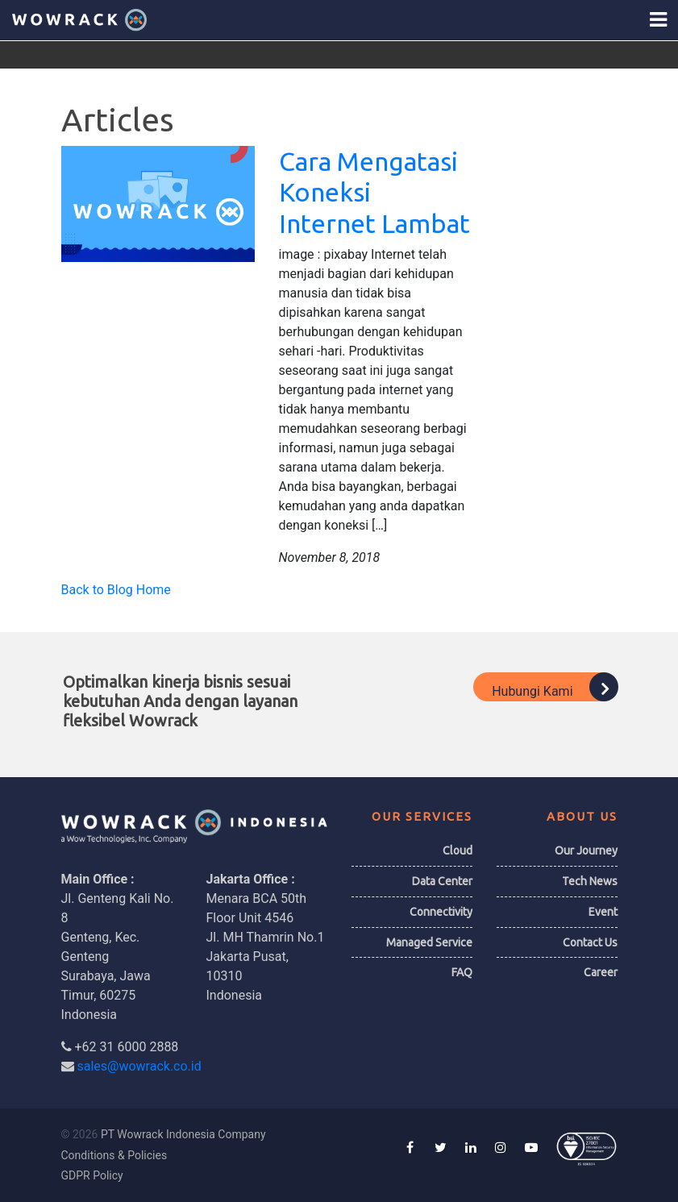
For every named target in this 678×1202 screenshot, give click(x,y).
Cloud (457, 850)
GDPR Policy (92, 1175)
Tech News (590, 881)
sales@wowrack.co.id (139, 1066)
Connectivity (441, 911)
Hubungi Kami (554, 686)
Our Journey (586, 850)
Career (601, 972)
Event (603, 911)
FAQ (461, 972)
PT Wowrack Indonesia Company (183, 1134)
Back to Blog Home (116, 589)
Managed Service (429, 942)
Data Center (442, 881)
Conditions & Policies (114, 1155)
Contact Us (590, 942)
